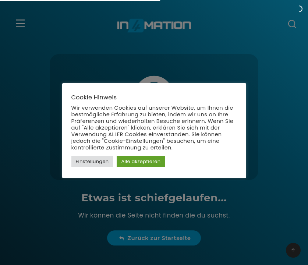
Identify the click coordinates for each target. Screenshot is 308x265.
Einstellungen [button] (92, 161)
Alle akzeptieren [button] (140, 161)
